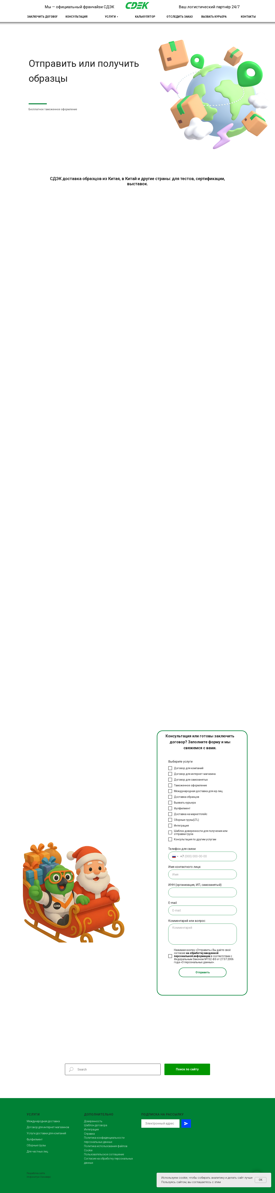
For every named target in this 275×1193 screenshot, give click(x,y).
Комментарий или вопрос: (187, 921)
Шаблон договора (95, 1125)
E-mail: (172, 903)
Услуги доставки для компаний (46, 1133)
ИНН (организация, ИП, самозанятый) (195, 885)
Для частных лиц (37, 1151)
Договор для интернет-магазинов (48, 1127)
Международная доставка (43, 1121)
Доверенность (93, 1121)
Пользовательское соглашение (104, 1154)
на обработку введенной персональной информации (196, 954)
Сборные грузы (36, 1145)
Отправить (203, 972)
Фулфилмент (35, 1139)
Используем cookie (174, 1177)
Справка (89, 1133)
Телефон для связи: (182, 849)
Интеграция (91, 1129)
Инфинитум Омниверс (39, 1177)
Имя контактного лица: (184, 867)
